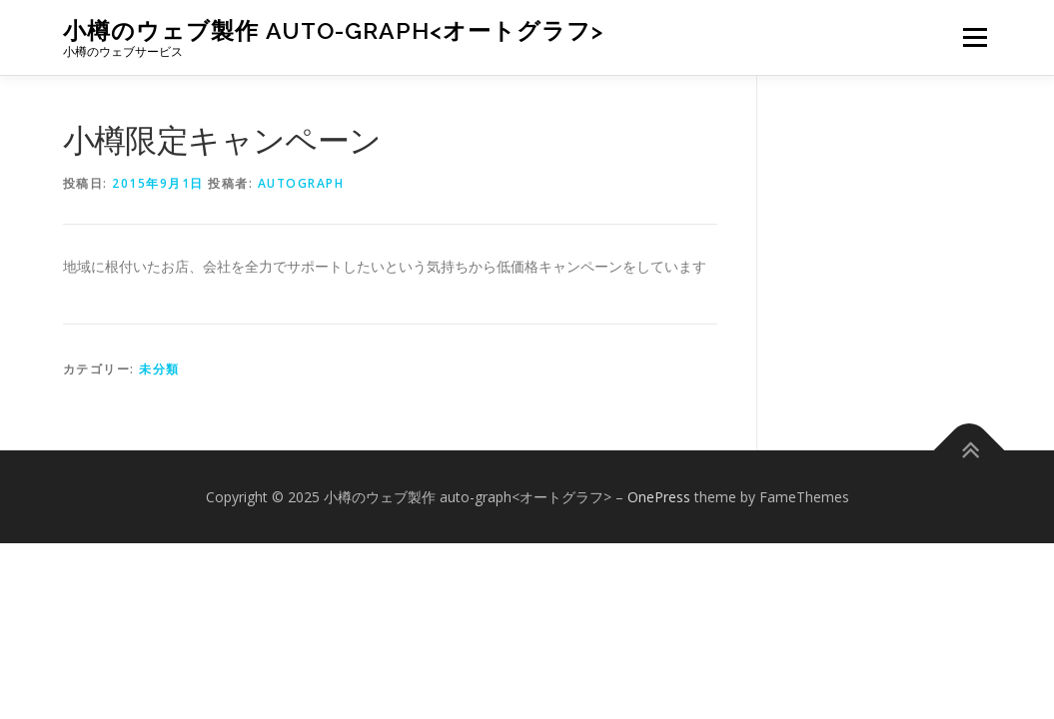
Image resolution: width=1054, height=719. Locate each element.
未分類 (159, 368)
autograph (301, 183)
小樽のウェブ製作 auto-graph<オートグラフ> (333, 30)
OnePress (658, 496)
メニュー (974, 37)
